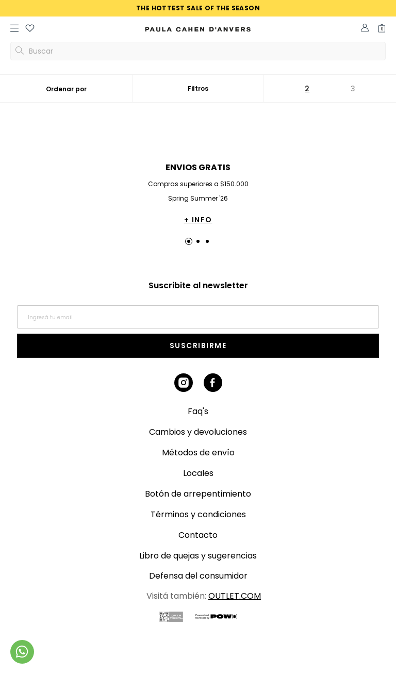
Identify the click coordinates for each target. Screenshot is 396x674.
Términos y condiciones (198, 514)
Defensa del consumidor (198, 576)
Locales (198, 473)
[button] (30, 30)
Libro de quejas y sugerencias (198, 556)
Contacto (198, 535)
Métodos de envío (198, 452)
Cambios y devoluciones (198, 432)
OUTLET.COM (234, 596)
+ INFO (198, 220)
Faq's (198, 411)
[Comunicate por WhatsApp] (22, 652)
